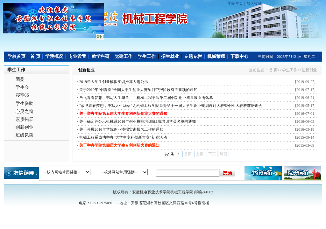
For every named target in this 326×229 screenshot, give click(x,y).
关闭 (99, 36)
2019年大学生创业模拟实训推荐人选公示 (113, 82)
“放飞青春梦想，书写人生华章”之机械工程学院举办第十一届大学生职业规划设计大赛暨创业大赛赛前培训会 (170, 105)
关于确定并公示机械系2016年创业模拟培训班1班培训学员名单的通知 (137, 121)
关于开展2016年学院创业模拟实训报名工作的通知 (121, 129)
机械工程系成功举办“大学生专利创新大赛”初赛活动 (123, 137)
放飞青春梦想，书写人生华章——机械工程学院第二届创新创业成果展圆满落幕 (146, 97)
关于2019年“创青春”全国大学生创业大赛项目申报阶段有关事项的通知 (138, 89)
